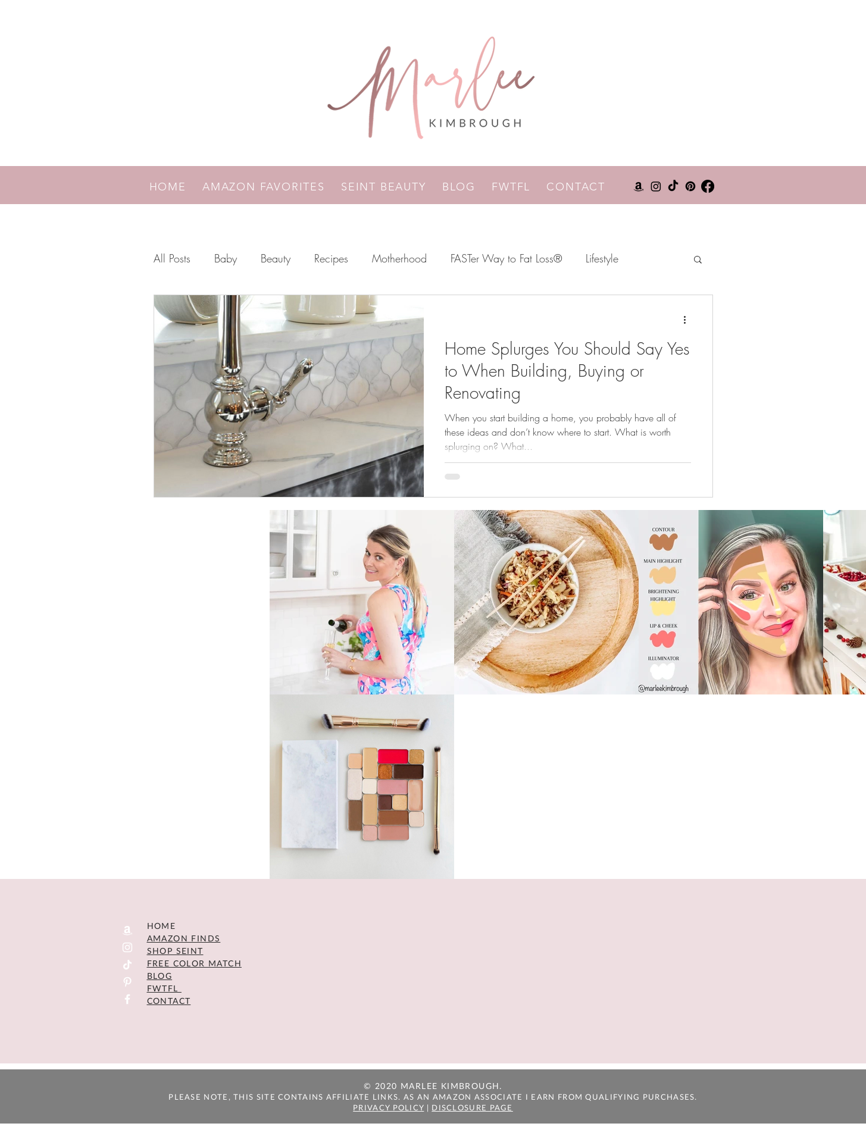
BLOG (467, 186)
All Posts (172, 258)
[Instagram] (655, 186)
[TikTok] (673, 186)
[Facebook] (707, 186)
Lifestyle (602, 258)
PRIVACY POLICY (388, 1107)
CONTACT (575, 186)
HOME (175, 186)
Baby (225, 258)
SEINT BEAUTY (391, 186)
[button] (698, 260)
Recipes (331, 258)
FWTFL (519, 186)
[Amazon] (638, 186)
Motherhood (399, 258)
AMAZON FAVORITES (271, 186)
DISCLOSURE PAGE (472, 1107)
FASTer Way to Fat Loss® (506, 258)
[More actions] (689, 319)
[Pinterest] (690, 186)
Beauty (275, 258)
